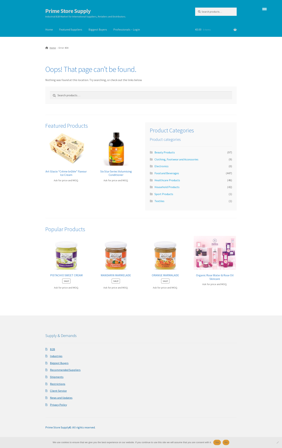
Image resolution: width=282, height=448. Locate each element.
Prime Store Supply (68, 11)
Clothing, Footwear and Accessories (176, 159)
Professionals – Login (126, 29)
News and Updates (61, 397)
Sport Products (163, 194)
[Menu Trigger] (265, 9)
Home (49, 29)
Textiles (159, 201)
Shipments (56, 377)
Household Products (166, 187)
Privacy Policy (58, 405)
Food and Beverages (166, 173)
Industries (56, 356)
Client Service (58, 390)
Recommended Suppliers (65, 370)
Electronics (161, 166)
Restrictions (57, 384)
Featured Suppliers (70, 29)
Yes (217, 442)
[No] (277, 442)
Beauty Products (164, 152)
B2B (52, 349)
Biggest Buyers (97, 29)
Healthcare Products (167, 180)
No (226, 442)
